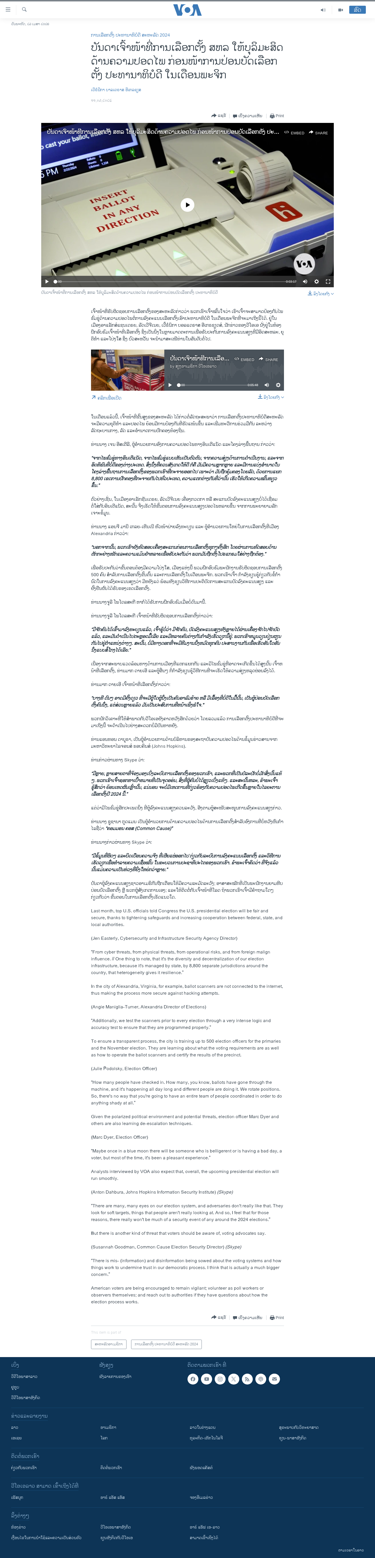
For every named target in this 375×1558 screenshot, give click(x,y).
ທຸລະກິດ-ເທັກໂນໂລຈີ (206, 1438)
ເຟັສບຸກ (17, 1498)
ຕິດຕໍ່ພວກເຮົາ (111, 1468)
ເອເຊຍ (16, 1438)
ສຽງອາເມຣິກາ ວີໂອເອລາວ (196, 366)
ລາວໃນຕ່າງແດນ (203, 1428)
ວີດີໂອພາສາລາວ (24, 1377)
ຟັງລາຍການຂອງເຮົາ (115, 1377)
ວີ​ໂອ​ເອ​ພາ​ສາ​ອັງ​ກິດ (115, 1527)
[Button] (218, 116)
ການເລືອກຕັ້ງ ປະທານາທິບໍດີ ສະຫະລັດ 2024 (130, 35)
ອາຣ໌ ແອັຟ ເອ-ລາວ (205, 1527)
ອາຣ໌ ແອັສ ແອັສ (112, 1498)
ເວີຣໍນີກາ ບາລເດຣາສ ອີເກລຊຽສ (116, 90)
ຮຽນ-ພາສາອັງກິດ (292, 1438)
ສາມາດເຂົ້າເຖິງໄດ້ (204, 1538)
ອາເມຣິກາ (108, 1428)
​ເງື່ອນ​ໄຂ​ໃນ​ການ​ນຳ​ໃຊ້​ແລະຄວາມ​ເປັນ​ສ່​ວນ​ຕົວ (46, 1538)
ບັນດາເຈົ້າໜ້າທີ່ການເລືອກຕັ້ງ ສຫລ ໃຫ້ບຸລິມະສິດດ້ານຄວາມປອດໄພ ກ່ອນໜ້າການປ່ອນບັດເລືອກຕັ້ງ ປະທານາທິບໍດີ (173, 132)
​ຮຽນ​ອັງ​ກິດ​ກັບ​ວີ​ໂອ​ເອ (116, 1538)
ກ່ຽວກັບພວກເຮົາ (24, 1468)
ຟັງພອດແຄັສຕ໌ (201, 1468)
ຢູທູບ (15, 1387)
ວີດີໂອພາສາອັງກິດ (25, 1398)
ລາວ (14, 1428)
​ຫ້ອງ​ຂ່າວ (18, 1527)
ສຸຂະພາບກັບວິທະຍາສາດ (299, 1428)
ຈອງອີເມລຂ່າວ (201, 1498)
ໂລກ (104, 1438)
